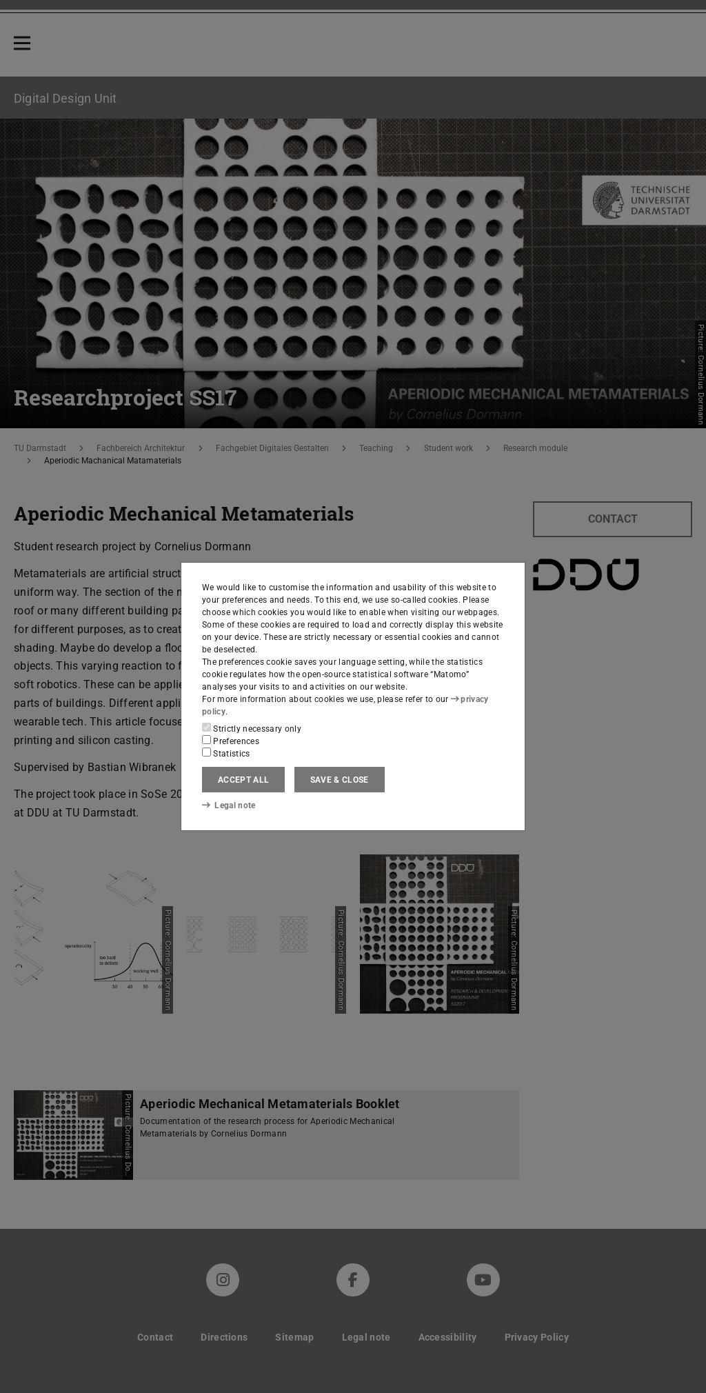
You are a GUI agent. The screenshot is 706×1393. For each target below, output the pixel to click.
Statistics (226, 753)
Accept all (243, 780)
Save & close (339, 780)
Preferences (230, 740)
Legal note (229, 805)
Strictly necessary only (251, 728)
